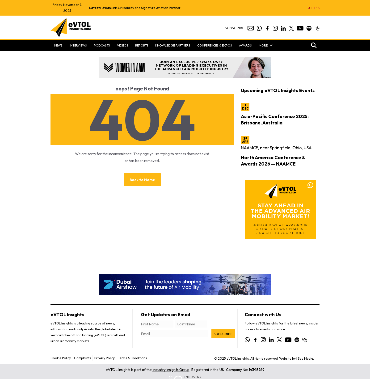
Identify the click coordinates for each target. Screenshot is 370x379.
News (58, 45)
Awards (245, 45)
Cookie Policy (60, 358)
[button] (270, 45)
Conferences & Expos (214, 45)
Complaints (82, 358)
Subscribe (234, 28)
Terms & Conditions (132, 358)
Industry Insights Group (170, 369)
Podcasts (102, 45)
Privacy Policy (104, 358)
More (263, 45)
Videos (122, 45)
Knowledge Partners (172, 45)
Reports (141, 45)
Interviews (78, 45)
